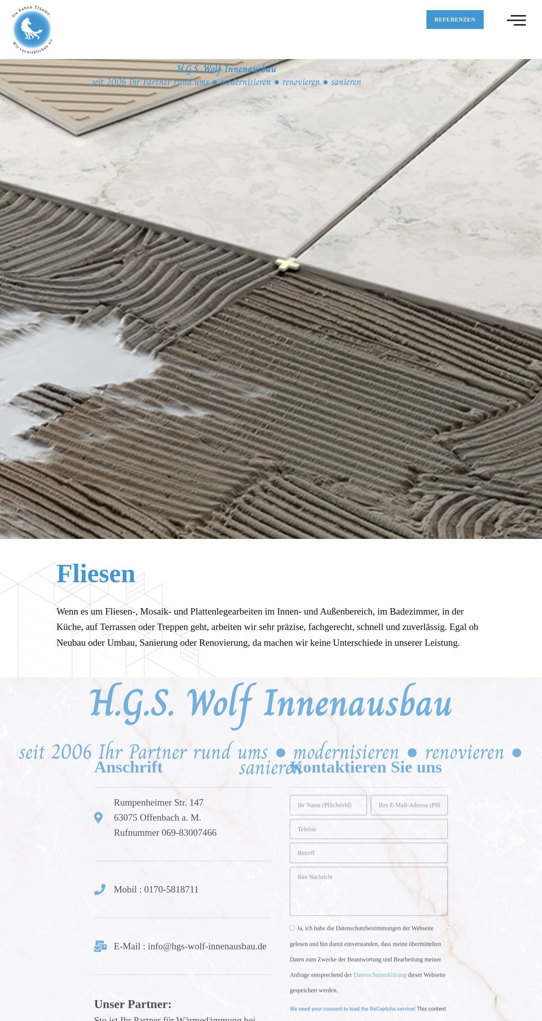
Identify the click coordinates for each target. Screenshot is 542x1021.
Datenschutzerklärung (379, 844)
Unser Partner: (133, 873)
